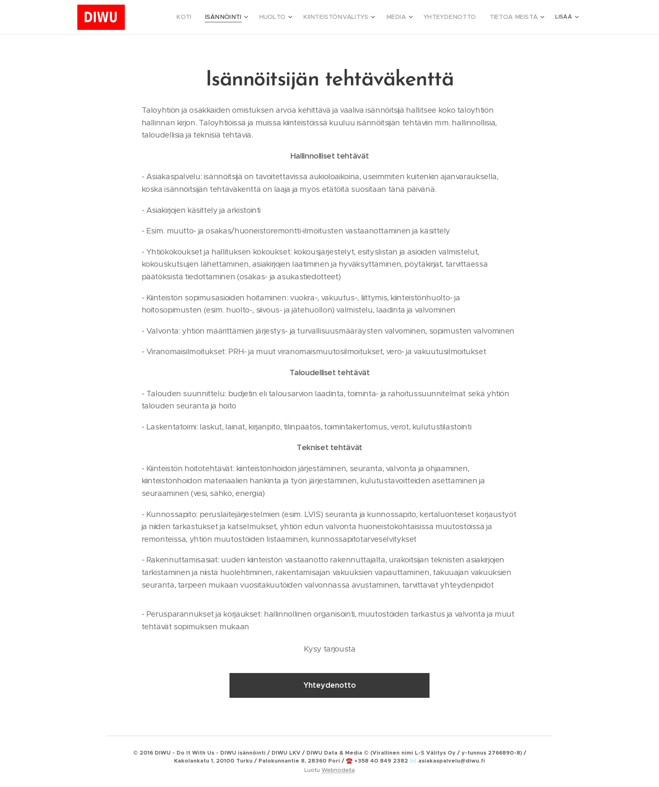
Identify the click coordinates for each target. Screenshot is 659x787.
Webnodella (338, 770)
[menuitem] (220, 17)
